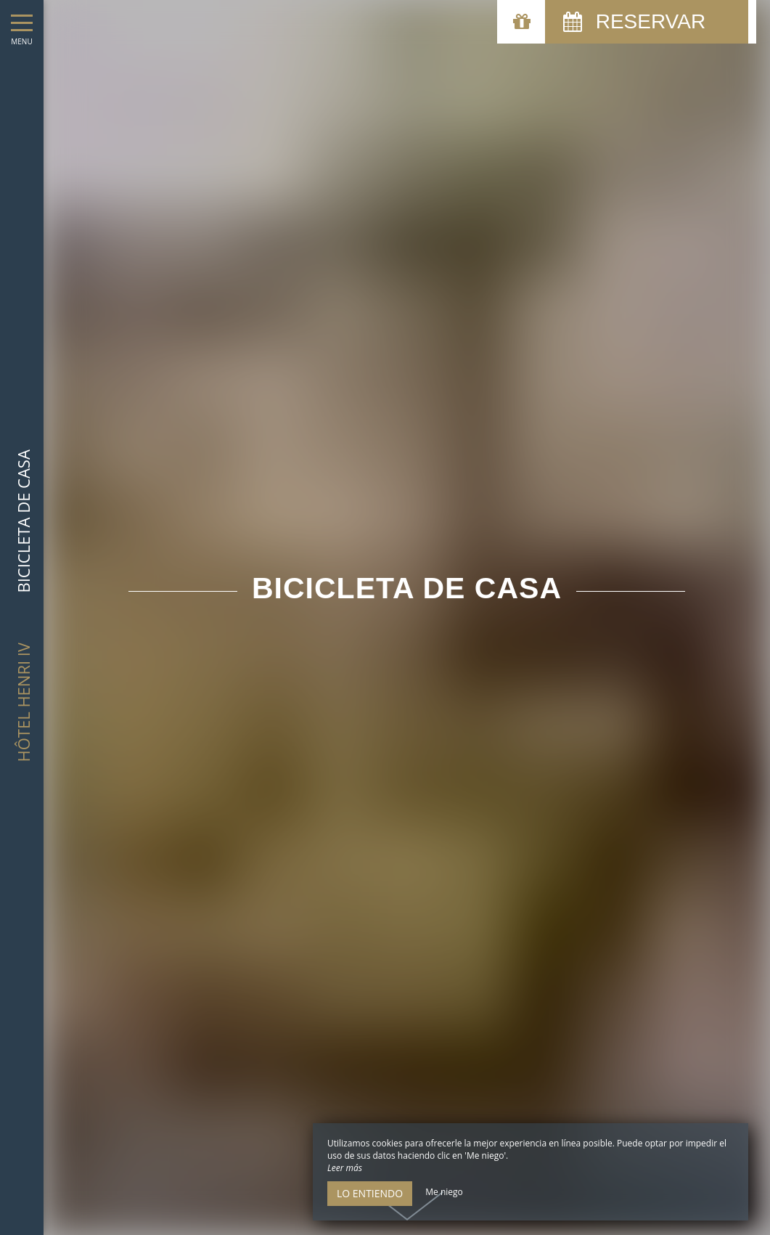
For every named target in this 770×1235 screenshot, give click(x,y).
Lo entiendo (370, 1193)
